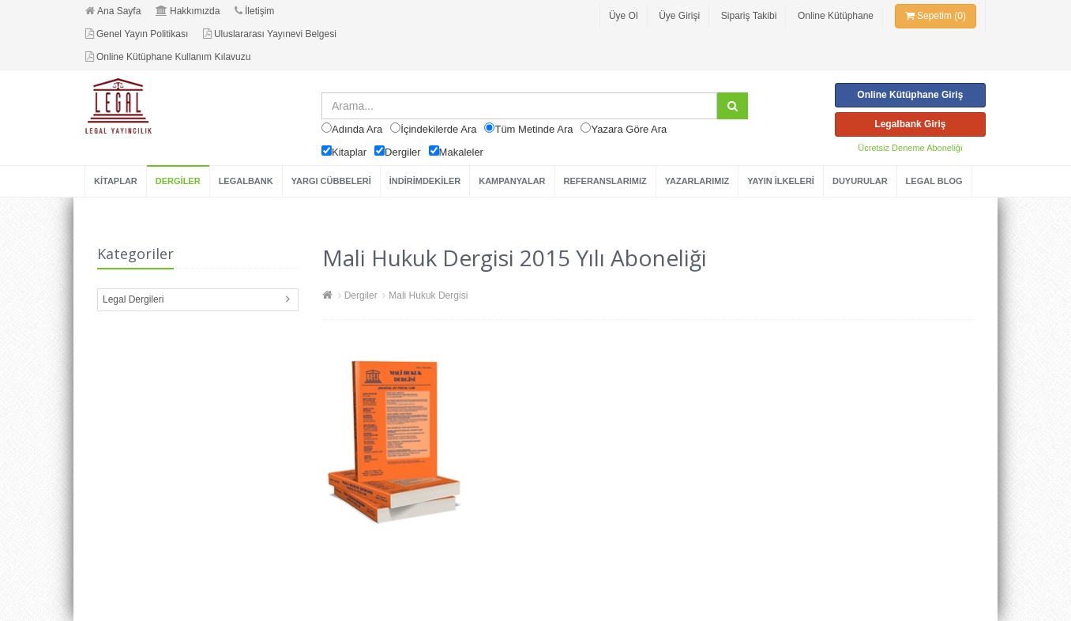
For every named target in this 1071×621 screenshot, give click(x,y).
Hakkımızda (188, 11)
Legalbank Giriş (909, 124)
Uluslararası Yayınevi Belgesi (269, 34)
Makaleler (461, 152)
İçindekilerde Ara (438, 129)
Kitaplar (349, 152)
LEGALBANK (246, 181)
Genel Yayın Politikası (136, 34)
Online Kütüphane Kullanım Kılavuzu (167, 56)
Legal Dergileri (133, 299)
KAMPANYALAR (512, 181)
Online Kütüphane (836, 15)
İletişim (254, 11)
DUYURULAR (860, 181)
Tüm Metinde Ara (533, 129)
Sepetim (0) (935, 15)
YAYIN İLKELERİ (780, 181)
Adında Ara (357, 129)
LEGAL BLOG (934, 181)
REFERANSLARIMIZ (605, 181)
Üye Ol (623, 15)
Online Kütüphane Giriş (910, 94)
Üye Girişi (679, 15)
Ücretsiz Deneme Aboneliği (910, 147)
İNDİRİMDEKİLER (424, 181)
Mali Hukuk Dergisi (428, 295)
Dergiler (403, 152)
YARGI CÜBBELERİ (331, 181)
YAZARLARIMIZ (697, 181)
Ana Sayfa (113, 11)
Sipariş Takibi (748, 15)
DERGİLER (178, 181)
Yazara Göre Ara (629, 129)
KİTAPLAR (115, 181)
